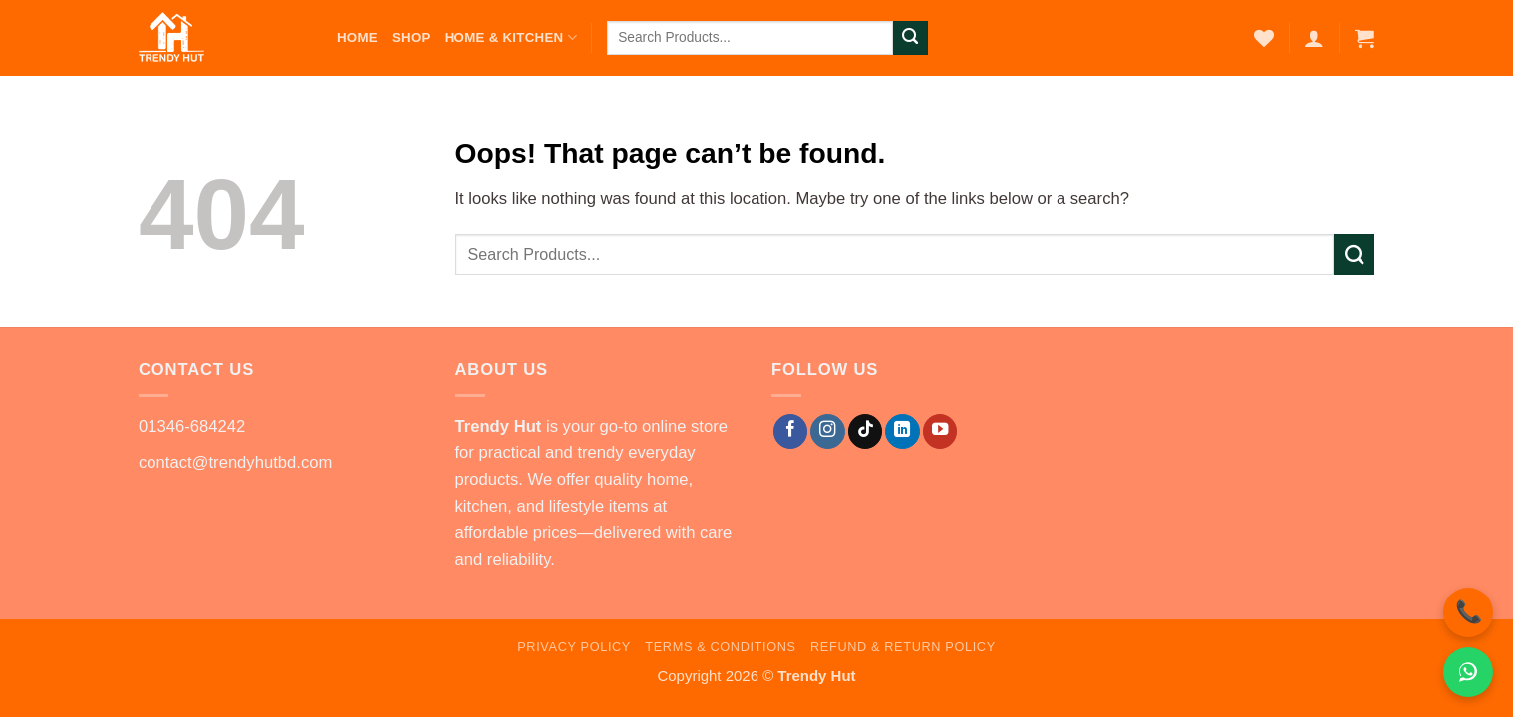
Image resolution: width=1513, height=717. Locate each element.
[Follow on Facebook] (790, 431)
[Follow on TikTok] (865, 431)
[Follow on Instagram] (827, 431)
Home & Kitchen (511, 37)
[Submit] (910, 38)
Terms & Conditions (720, 646)
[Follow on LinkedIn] (902, 431)
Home (357, 37)
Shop (411, 37)
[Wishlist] (1264, 38)
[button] (1314, 38)
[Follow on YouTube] (940, 431)
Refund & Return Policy (903, 646)
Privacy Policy (574, 646)
